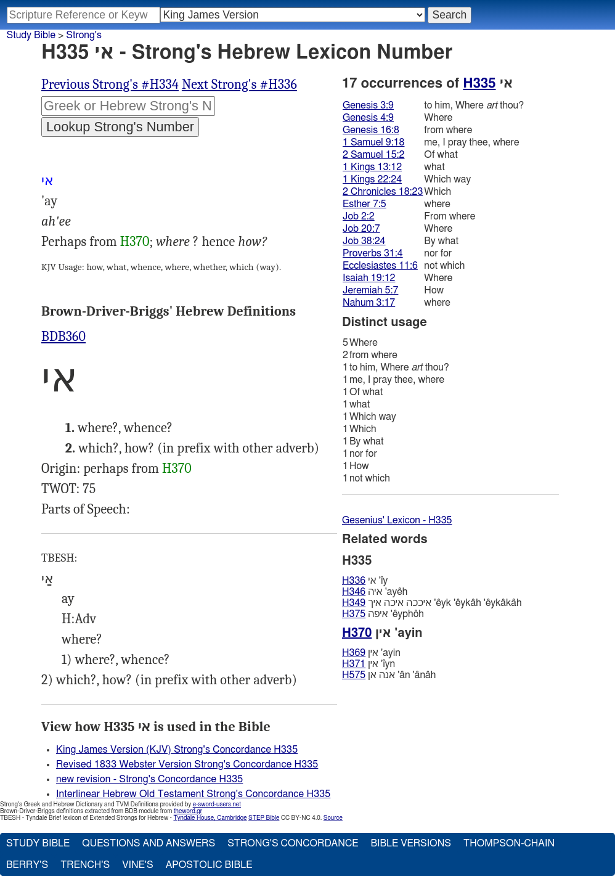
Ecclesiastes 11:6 (380, 266)
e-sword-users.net (217, 804)
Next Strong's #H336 (239, 84)
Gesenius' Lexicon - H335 (397, 520)
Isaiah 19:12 (369, 278)
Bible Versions (410, 843)
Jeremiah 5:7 (370, 290)
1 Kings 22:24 (372, 179)
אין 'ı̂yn (368, 664)
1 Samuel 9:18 (373, 142)
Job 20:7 (361, 229)
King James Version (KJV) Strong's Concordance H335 (177, 750)
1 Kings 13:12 (372, 167)
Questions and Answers (148, 843)
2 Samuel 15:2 (373, 155)
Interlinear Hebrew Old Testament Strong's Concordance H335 (193, 794)
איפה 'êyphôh (383, 614)
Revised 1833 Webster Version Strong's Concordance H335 (187, 764)
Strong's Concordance (292, 843)
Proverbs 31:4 (373, 253)
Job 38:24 (364, 241)
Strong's (84, 35)
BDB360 (63, 337)
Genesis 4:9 (368, 118)
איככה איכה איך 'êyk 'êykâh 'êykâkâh (432, 603)
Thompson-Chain (509, 843)
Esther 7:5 (364, 204)
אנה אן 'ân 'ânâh (389, 675)
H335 (479, 83)
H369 (353, 653)
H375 (353, 614)
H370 (135, 242)
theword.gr (188, 811)
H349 (353, 603)
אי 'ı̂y (365, 581)
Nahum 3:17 (369, 303)
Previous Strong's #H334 (110, 84)
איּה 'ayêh (374, 592)
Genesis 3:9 (368, 105)
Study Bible (31, 35)
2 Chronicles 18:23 (383, 192)
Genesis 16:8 (371, 130)
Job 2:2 (359, 216)
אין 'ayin (371, 653)
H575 (353, 675)
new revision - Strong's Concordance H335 (149, 779)
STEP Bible (263, 818)
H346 (353, 592)
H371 (353, 664)
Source (333, 818)
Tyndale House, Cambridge (209, 818)
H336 (353, 581)
